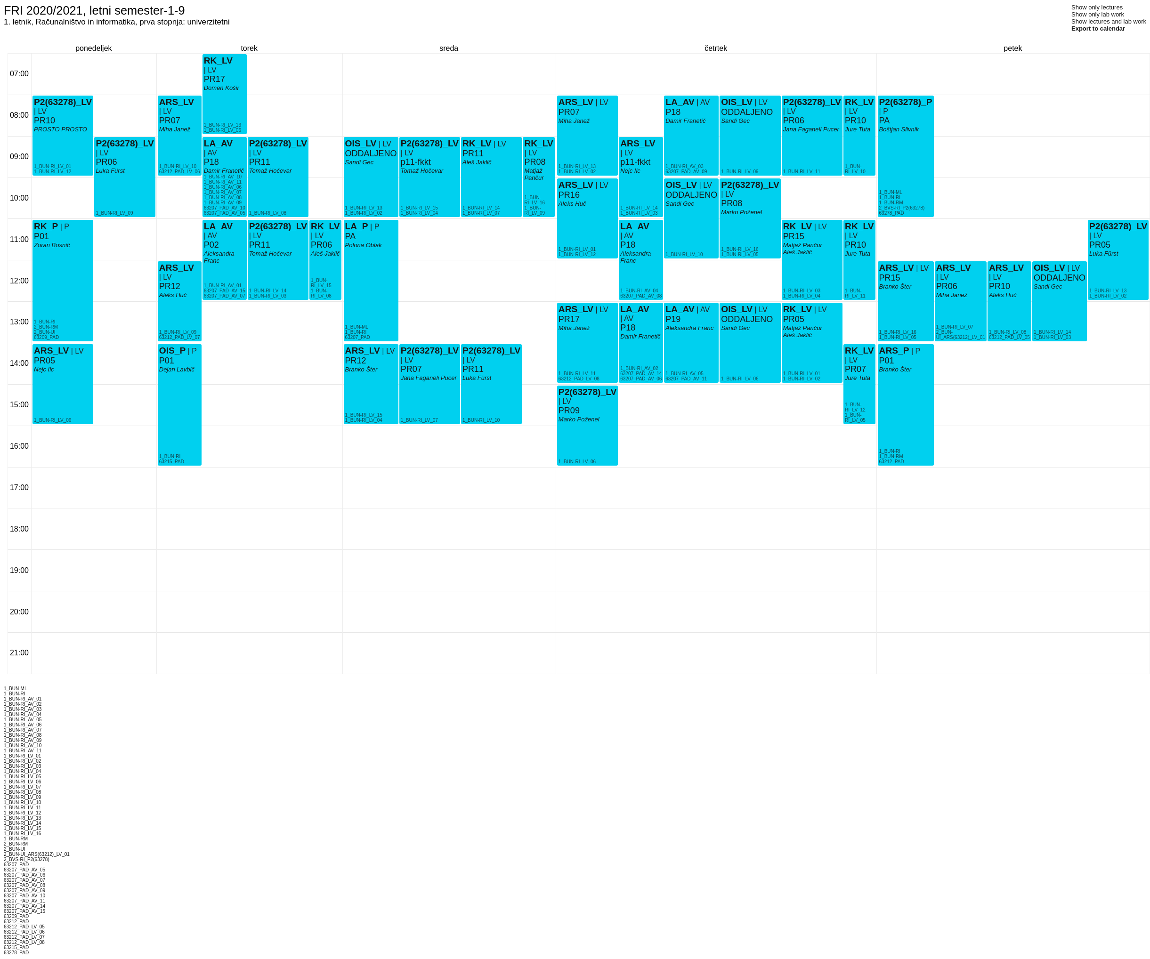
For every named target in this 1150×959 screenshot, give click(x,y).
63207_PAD (357, 337)
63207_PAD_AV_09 (686, 171)
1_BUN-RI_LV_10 (177, 166)
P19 (672, 319)
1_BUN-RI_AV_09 (223, 202)
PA (350, 236)
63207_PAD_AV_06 (641, 378)
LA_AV (218, 226)
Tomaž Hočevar (270, 253)
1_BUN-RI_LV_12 (52, 171)
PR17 (214, 79)
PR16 (569, 195)
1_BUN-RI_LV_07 (419, 420)
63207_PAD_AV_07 (224, 295)
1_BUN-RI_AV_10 (223, 176)
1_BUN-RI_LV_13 (222, 125)
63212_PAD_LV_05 (1009, 337)
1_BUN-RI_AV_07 (223, 192)
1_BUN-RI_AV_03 (684, 166)
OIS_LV (361, 143)
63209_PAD (46, 337)
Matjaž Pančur (533, 174)
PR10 (44, 120)
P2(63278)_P (905, 102)
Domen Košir (221, 87)
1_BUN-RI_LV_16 (534, 200)
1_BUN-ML (356, 327)
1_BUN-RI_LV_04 (363, 420)
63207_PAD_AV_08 (641, 295)
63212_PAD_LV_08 (579, 378)
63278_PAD (891, 213)
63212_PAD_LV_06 (179, 171)
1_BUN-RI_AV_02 (639, 368)
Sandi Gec (359, 162)
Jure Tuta (857, 377)
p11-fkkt (416, 162)
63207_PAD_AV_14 (641, 373)
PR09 (569, 410)
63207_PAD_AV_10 (224, 207)
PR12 (169, 286)
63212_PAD (891, 461)
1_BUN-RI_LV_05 (739, 254)
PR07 (169, 120)
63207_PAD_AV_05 (224, 213)
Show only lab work (1097, 14)
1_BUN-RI (45, 321)
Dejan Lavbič (176, 369)
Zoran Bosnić (52, 245)
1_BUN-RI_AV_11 (223, 182)
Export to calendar (1098, 28)
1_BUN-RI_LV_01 (52, 166)
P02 (211, 245)
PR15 (793, 236)
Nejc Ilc (44, 369)
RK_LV (218, 60)
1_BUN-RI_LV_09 (114, 213)
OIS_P (172, 350)
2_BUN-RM (46, 327)
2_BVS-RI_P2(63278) (902, 207)
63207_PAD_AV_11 (686, 378)
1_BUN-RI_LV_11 (577, 373)
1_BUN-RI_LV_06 (52, 420)
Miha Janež (174, 129)
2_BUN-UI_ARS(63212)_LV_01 (960, 335)
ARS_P (894, 350)
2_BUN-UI (45, 332)
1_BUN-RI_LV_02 (363, 213)
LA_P (356, 226)
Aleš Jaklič (325, 253)
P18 (211, 162)
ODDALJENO (371, 153)
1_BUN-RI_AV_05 (684, 373)
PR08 (534, 162)
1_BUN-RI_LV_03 (267, 295)
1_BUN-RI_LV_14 (267, 290)
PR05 (44, 360)
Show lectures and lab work (1108, 21)
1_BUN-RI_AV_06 (223, 187)
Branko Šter (361, 369)
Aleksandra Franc (219, 257)
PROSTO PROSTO (60, 129)
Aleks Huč (173, 294)
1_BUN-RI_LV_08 (267, 213)
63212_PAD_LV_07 (179, 337)
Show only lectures (1097, 7)
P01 (41, 236)
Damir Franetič (224, 170)
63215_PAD (171, 461)
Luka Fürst (110, 170)
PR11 (259, 245)
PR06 (106, 162)
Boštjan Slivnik (899, 129)
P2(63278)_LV (63, 102)
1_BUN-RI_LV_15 (321, 283)
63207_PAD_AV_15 (224, 290)
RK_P (46, 226)
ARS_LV (51, 350)
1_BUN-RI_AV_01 (223, 285)
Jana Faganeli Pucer (429, 377)
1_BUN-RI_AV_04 (639, 290)
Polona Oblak (363, 245)
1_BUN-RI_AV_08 (223, 197)
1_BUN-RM (891, 456)
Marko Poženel (741, 212)
